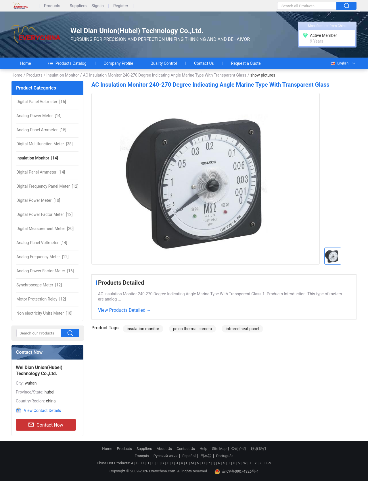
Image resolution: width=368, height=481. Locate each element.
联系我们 (258, 448)
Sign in (97, 6)
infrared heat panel (242, 328)
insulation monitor (143, 328)
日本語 (206, 456)
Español (188, 456)
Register (120, 6)
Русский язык (166, 456)
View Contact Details (42, 410)
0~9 (267, 463)
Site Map (219, 448)
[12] (47, 186)
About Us (164, 448)
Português (224, 456)
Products (52, 6)
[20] (45, 228)
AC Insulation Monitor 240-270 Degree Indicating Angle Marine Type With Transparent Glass (164, 75)
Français (142, 456)
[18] (44, 313)
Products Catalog (67, 63)
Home (25, 63)
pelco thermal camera (192, 328)
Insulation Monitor (62, 75)
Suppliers (78, 6)
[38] (44, 144)
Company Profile (118, 63)
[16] (41, 101)
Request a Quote (246, 63)
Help (203, 448)
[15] (41, 130)
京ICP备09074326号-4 (236, 471)
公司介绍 (238, 448)
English (339, 63)
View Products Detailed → (124, 310)
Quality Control (163, 63)
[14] (39, 115)
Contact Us (204, 63)
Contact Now (45, 425)
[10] (38, 200)
